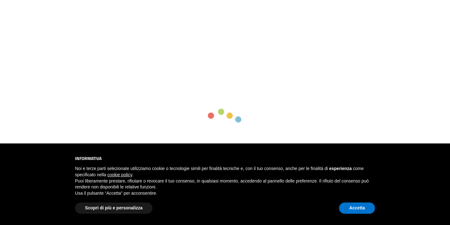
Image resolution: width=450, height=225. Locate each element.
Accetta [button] (357, 207)
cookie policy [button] (120, 174)
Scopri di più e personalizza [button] (113, 207)
